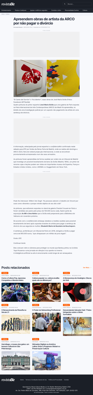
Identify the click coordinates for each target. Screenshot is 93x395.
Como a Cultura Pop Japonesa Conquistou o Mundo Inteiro (13, 279)
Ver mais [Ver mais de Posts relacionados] (87, 267)
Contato (66, 379)
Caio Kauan (4, 307)
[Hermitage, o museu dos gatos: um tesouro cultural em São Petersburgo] (15, 370)
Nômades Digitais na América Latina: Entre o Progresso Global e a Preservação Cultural (46, 346)
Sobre (22, 379)
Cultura (85, 10)
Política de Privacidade (55, 379)
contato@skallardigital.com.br (56, 389)
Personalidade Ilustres (72, 10)
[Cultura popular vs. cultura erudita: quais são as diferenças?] (46, 301)
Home (3, 14)
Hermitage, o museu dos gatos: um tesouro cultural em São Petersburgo (15, 346)
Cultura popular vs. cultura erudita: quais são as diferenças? (46, 279)
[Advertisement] (47, 44)
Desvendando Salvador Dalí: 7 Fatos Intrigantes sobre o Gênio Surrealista (77, 312)
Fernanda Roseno (36, 307)
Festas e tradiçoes (20, 10)
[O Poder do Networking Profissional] (46, 331)
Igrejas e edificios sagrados (38, 10)
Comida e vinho (56, 10)
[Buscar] (65, 4)
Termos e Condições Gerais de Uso (36, 379)
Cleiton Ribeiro (5, 275)
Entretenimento (6, 10)
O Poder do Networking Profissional (46, 310)
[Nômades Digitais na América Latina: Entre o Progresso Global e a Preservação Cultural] (46, 370)
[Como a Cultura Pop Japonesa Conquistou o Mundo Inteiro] (15, 301)
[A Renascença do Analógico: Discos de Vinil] (77, 301)
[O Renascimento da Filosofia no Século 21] (15, 333)
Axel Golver (35, 275)
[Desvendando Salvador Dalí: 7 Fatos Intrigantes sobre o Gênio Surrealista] (77, 335)
